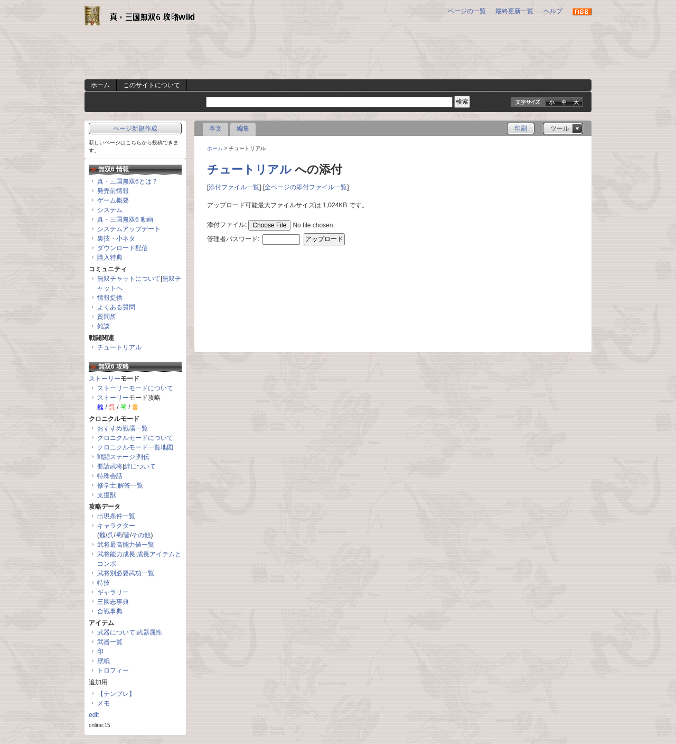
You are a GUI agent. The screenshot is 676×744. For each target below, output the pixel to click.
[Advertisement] (338, 55)
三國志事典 (113, 601)
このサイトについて (151, 85)
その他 (141, 535)
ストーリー (104, 378)
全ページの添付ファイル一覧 (306, 187)
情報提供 (110, 297)
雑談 (103, 326)
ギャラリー (113, 592)
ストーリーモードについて (135, 388)
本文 (215, 128)
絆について (140, 466)
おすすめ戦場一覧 (122, 428)
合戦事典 (110, 611)
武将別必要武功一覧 (125, 573)
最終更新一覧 (514, 11)
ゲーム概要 (113, 200)
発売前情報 (113, 191)
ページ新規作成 (135, 128)
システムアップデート (129, 229)
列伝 (143, 457)
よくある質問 (116, 307)
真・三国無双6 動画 (125, 219)
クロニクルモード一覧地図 (135, 447)
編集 (243, 128)
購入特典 (110, 257)
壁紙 (103, 661)
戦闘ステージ (116, 457)
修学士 (106, 485)
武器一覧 (110, 642)
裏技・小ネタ (116, 238)
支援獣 (106, 495)
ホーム (100, 85)
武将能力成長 (116, 554)
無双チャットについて (129, 278)
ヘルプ (552, 11)
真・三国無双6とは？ (127, 181)
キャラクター (116, 525)
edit (94, 715)
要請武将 (110, 466)
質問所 (106, 316)
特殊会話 (110, 476)
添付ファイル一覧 (234, 187)
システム (110, 210)
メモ (103, 703)
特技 (103, 582)
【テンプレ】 (116, 693)
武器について (116, 632)
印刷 (520, 128)
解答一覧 (130, 485)
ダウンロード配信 (122, 248)
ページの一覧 (467, 11)
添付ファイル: (227, 224)
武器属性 (149, 632)
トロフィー (113, 670)
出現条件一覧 (116, 516)
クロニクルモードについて (135, 438)
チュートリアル (249, 169)
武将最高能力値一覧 (125, 544)
